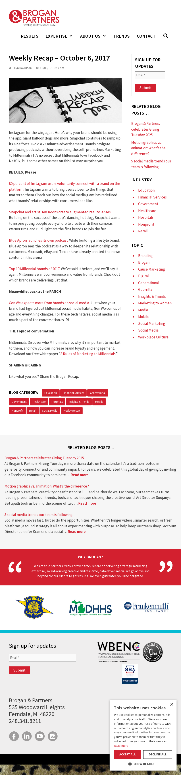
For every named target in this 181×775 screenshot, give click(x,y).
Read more (80, 474)
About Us (95, 36)
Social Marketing (151, 323)
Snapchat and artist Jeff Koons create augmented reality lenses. (60, 212)
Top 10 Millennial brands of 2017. (34, 268)
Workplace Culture (153, 337)
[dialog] (143, 735)
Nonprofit (17, 411)
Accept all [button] (127, 754)
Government (19, 402)
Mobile (99, 402)
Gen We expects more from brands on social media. (49, 302)
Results (29, 36)
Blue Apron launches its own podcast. (39, 240)
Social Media (49, 411)
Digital (143, 275)
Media (143, 310)
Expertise (61, 36)
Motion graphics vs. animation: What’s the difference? (148, 148)
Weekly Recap (71, 411)
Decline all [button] (158, 754)
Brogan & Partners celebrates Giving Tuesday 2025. (145, 129)
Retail (32, 411)
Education (50, 393)
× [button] (171, 704)
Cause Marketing (151, 269)
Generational (98, 393)
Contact (146, 36)
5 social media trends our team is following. (38, 514)
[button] (143, 764)
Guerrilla (145, 289)
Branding (145, 255)
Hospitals (57, 402)
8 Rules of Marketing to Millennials (88, 353)
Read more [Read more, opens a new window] (121, 746)
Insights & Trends (79, 402)
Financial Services (73, 393)
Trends (121, 36)
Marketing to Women (155, 303)
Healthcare (39, 402)
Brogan (144, 262)
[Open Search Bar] (165, 36)
